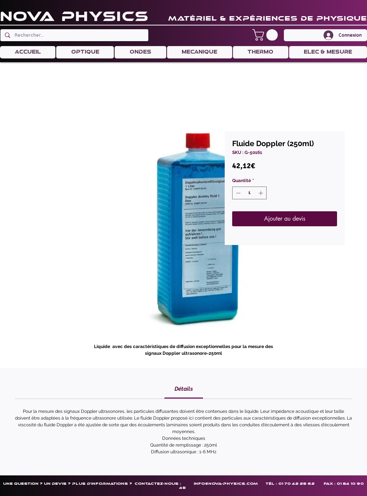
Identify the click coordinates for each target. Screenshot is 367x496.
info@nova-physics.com (226, 483)
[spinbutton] (249, 193)
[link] (184, 388)
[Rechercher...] (74, 35)
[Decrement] (237, 193)
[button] (266, 35)
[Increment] (261, 193)
